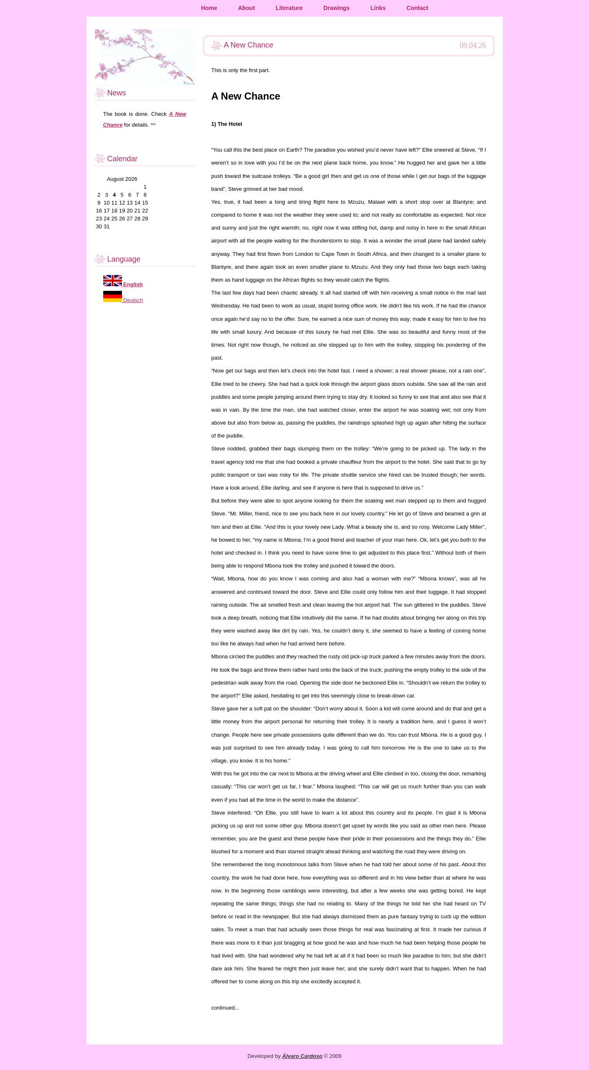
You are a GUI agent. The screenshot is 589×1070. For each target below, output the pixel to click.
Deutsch (132, 300)
